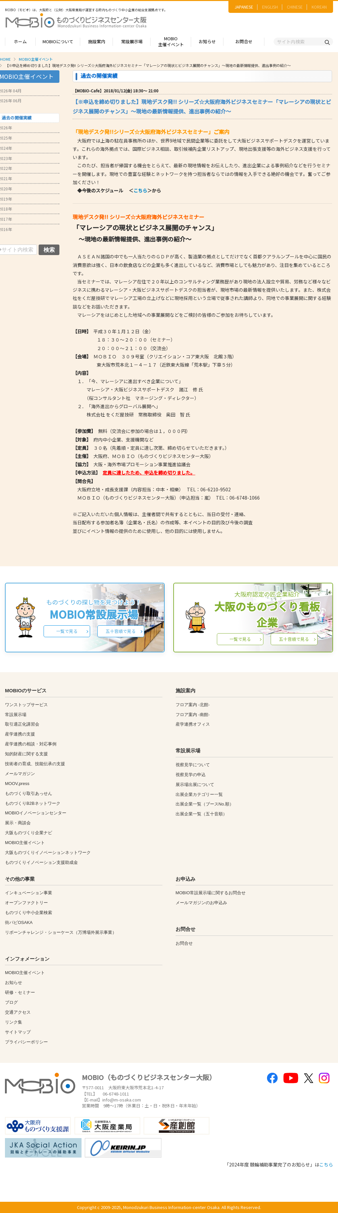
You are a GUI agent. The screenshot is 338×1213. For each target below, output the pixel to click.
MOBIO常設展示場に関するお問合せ (211, 892)
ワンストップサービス (26, 704)
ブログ (11, 1002)
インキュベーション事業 (28, 892)
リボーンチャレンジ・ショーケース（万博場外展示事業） (61, 932)
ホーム (20, 41)
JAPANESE (244, 7)
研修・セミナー (20, 992)
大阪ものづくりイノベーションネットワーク (48, 852)
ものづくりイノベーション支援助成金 (41, 862)
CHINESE (295, 7)
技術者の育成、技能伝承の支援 (35, 763)
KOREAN (319, 7)
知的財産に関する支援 (26, 753)
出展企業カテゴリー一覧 (199, 794)
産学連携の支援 (20, 734)
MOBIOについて (58, 41)
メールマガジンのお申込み (201, 902)
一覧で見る (67, 631)
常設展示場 (132, 41)
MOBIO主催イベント (171, 42)
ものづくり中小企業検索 (28, 912)
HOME (5, 59)
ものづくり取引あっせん (28, 793)
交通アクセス (18, 1012)
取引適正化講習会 (22, 724)
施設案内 (96, 41)
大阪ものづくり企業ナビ (28, 832)
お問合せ (244, 41)
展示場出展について (195, 784)
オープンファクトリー (26, 902)
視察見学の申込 (191, 774)
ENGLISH (270, 7)
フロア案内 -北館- (193, 704)
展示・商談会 (18, 822)
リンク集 (13, 1022)
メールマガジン (20, 773)
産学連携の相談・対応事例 (30, 743)
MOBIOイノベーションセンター (35, 812)
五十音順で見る (121, 631)
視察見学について (193, 764)
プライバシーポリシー (26, 1041)
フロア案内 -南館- (193, 714)
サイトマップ (18, 1032)
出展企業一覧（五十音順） (201, 813)
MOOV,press (17, 783)
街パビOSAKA (19, 922)
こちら (140, 190)
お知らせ (207, 41)
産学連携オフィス (193, 724)
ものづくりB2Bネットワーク (32, 803)
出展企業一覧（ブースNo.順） (205, 804)
